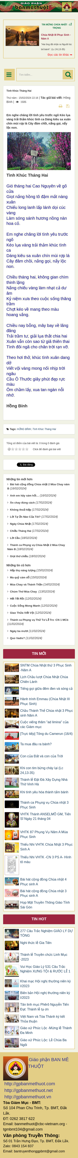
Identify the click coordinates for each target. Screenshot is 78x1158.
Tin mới (39, 654)
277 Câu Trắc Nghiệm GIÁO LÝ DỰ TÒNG (46, 933)
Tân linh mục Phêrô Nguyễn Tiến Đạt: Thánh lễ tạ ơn (44, 1007)
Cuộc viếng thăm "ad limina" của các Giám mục (44, 724)
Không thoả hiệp (20, 509)
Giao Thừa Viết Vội (22, 612)
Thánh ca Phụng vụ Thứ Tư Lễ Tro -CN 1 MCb (39, 619)
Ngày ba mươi (19, 631)
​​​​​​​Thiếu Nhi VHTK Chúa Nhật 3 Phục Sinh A (46, 847)
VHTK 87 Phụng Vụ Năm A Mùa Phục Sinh (44, 834)
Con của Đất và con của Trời (41, 756)
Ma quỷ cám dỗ (20, 577)
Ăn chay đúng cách (22, 502)
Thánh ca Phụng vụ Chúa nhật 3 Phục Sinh (44, 805)
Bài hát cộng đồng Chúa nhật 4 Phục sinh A (43, 882)
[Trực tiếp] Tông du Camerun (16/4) (46, 733)
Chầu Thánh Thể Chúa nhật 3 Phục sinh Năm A (46, 713)
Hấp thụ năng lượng (23, 570)
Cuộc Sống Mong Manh (25, 605)
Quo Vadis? (17, 638)
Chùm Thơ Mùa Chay (24, 591)
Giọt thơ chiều (19, 556)
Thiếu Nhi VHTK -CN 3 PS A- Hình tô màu (45, 859)
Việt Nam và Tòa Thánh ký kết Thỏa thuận (42, 1019)
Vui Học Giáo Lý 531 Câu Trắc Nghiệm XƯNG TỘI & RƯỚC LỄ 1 (45, 969)
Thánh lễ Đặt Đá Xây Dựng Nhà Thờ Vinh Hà (43, 782)
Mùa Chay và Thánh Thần (26, 584)
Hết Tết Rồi (17, 598)
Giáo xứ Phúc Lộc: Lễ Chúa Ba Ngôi (43, 1042)
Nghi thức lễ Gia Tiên (36, 943)
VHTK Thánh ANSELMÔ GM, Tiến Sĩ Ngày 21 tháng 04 (45, 816)
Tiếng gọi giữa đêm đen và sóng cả (46, 688)
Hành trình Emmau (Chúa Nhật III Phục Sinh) (45, 701)
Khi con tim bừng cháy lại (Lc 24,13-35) (41, 770)
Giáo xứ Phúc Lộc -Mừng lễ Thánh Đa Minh (46, 1030)
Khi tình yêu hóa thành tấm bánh (44, 792)
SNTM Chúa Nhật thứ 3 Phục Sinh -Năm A (46, 668)
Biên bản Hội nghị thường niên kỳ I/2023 (45, 995)
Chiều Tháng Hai (20, 530)
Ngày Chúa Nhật (20, 523)
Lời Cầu (15, 538)
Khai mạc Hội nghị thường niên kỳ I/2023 (45, 983)
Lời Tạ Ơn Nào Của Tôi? (25, 516)
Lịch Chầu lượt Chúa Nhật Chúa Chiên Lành (44, 679)
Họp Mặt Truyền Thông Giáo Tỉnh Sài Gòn (45, 905)
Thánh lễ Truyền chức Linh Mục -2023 (43, 957)
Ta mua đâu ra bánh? (36, 744)
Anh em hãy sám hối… (24, 495)
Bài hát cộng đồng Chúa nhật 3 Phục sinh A (43, 893)
